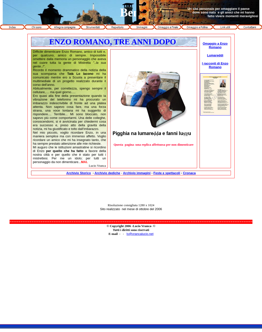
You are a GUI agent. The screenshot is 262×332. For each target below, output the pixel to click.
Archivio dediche (107, 173)
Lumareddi (215, 55)
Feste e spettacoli (166, 173)
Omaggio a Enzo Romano (215, 45)
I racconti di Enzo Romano (215, 65)
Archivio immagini (137, 173)
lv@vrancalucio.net (140, 234)
